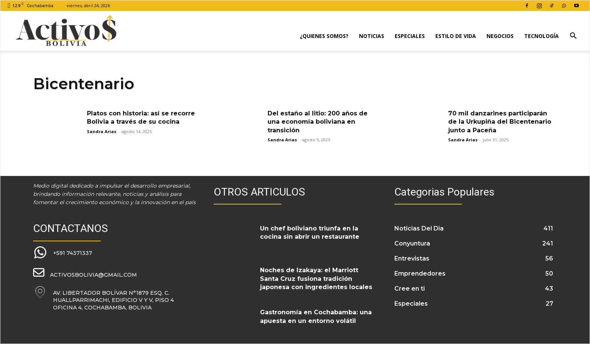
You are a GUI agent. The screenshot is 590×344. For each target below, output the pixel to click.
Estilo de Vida (455, 35)
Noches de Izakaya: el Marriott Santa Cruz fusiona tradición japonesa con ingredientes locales (316, 279)
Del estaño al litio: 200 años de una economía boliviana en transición (318, 122)
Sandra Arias (101, 131)
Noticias (371, 35)
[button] (573, 36)
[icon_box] (62, 253)
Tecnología (541, 35)
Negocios (500, 35)
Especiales (410, 35)
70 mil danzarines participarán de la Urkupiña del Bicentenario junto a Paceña (499, 122)
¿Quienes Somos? (324, 35)
